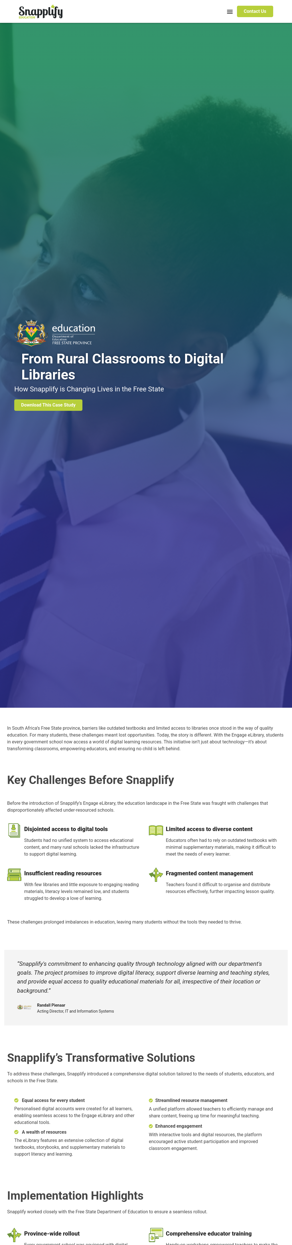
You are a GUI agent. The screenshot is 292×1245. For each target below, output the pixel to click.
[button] (229, 11)
